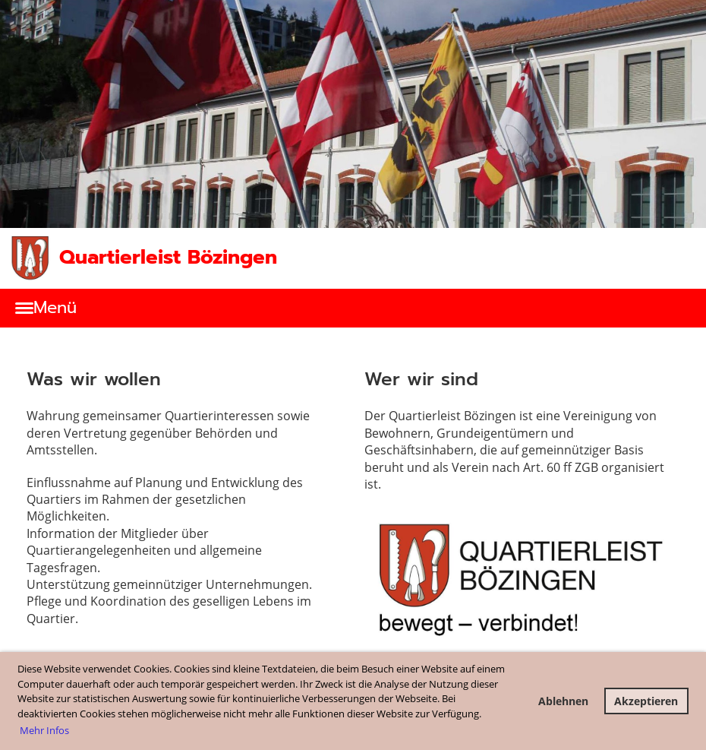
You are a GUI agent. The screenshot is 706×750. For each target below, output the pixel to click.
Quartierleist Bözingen (168, 257)
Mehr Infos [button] (44, 730)
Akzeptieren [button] (646, 701)
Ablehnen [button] (563, 701)
